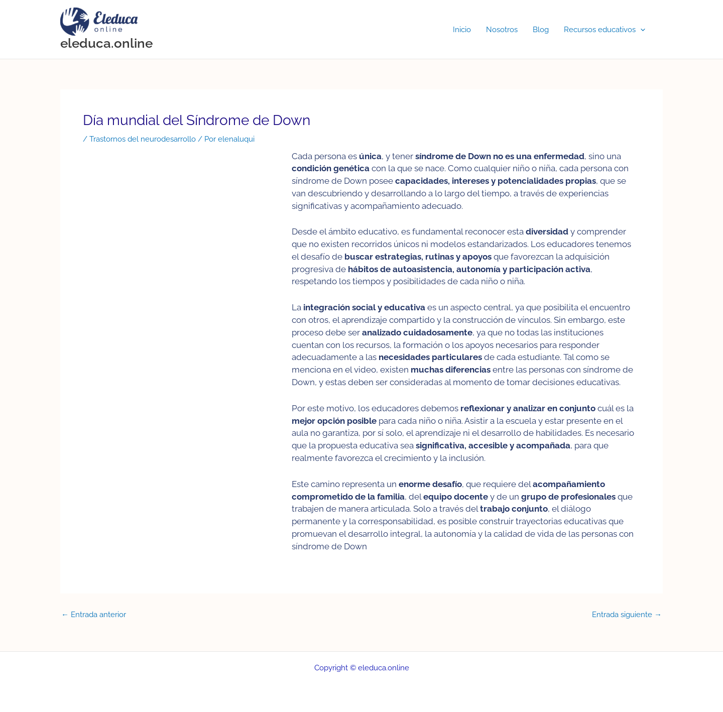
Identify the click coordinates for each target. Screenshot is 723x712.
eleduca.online (106, 43)
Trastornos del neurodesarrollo (142, 139)
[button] (640, 30)
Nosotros (502, 29)
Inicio (462, 29)
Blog (541, 29)
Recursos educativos (604, 30)
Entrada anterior (93, 615)
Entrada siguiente (627, 615)
